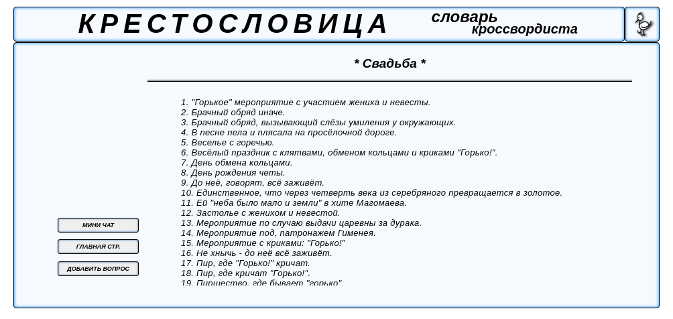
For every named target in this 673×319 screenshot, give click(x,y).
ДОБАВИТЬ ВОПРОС (98, 268)
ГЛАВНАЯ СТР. (98, 246)
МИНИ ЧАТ (98, 225)
